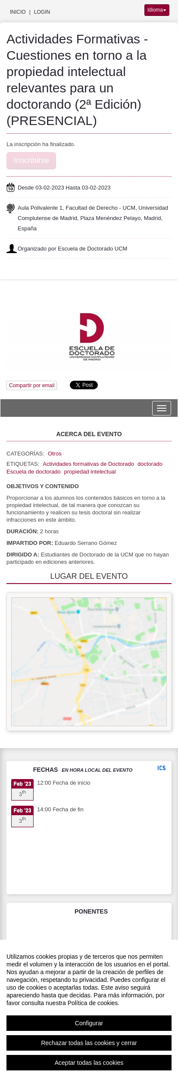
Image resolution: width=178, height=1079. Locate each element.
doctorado (149, 464)
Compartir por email (31, 385)
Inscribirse (31, 160)
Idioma (156, 10)
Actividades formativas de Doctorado (88, 464)
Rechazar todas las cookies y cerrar (89, 1042)
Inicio (18, 12)
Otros (55, 453)
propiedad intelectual (90, 471)
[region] (89, 1009)
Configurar (89, 1023)
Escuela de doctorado (33, 471)
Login (42, 12)
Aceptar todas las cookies (89, 1062)
